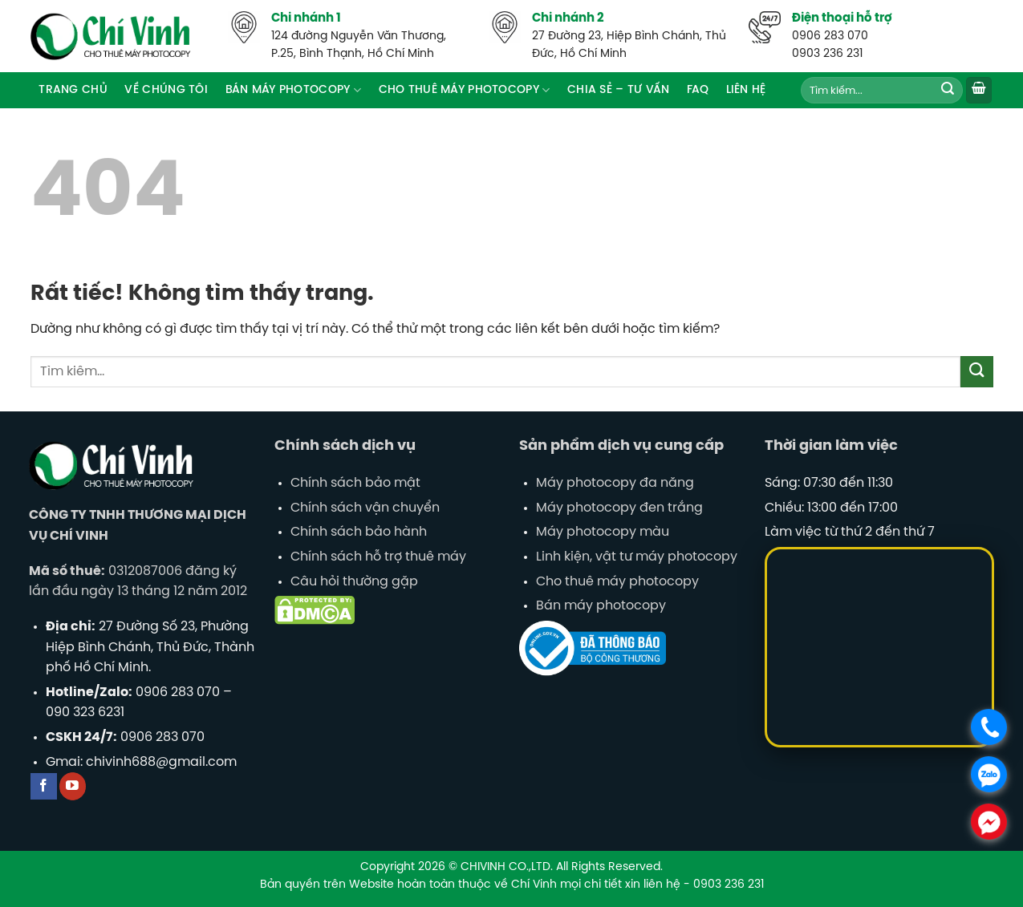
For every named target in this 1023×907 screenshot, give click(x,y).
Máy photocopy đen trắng (619, 508)
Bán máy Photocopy (293, 90)
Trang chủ (73, 89)
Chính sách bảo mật (355, 483)
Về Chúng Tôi (165, 89)
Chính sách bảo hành (358, 532)
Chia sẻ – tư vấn (618, 89)
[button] (979, 90)
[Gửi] (947, 90)
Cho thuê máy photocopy (464, 90)
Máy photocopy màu (602, 532)
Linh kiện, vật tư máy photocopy (636, 557)
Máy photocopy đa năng (615, 483)
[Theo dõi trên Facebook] (43, 786)
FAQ (697, 89)
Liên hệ (746, 89)
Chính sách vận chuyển (365, 508)
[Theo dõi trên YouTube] (72, 786)
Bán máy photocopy (601, 606)
